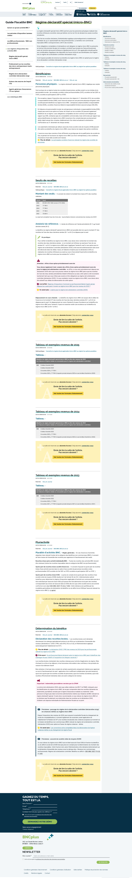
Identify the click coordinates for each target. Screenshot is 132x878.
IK (70, 2)
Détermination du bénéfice (111, 82)
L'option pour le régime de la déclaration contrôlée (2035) (69, 291)
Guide (24, 15)
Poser (103, 15)
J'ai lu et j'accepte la (38, 816)
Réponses (91, 15)
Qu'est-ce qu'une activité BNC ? (18, 28)
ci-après (52, 591)
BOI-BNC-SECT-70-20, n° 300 (60, 587)
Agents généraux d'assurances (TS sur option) (20, 91)
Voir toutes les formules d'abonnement (68, 163)
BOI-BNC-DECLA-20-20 (61, 635)
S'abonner (105, 8)
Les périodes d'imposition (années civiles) (19, 35)
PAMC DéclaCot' (79, 2)
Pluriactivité (106, 76)
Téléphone (26, 810)
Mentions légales (36, 874)
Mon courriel (26, 857)
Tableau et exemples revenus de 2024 (114, 62)
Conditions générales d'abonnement (35, 870)
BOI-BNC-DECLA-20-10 (61, 187)
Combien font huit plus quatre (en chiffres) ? (36, 813)
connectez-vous (87, 151)
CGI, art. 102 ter (47, 81)
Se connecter (96, 8)
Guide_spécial (43, 15)
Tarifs (64, 2)
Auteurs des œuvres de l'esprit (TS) (20, 83)
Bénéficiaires (107, 37)
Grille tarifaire (78, 870)
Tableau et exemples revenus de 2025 (114, 56)
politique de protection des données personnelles (50, 860)
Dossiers (59, 15)
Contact (57, 2)
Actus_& (68, 15)
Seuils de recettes (108, 45)
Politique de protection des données (96, 870)
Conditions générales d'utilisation (60, 870)
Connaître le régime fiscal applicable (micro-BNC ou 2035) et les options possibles (71, 67)
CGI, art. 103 (73, 81)
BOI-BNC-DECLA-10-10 (61, 81)
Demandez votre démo (40, 822)
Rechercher (40, 8)
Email (24, 807)
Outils (81, 15)
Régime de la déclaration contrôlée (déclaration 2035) (19, 76)
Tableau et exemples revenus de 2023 (114, 69)
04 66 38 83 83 (46, 2)
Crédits (26, 874)
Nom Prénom (26, 804)
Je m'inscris (103, 863)
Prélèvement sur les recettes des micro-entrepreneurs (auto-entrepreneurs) (20, 67)
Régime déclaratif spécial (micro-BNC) (115, 33)
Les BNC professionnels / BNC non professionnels (19, 43)
